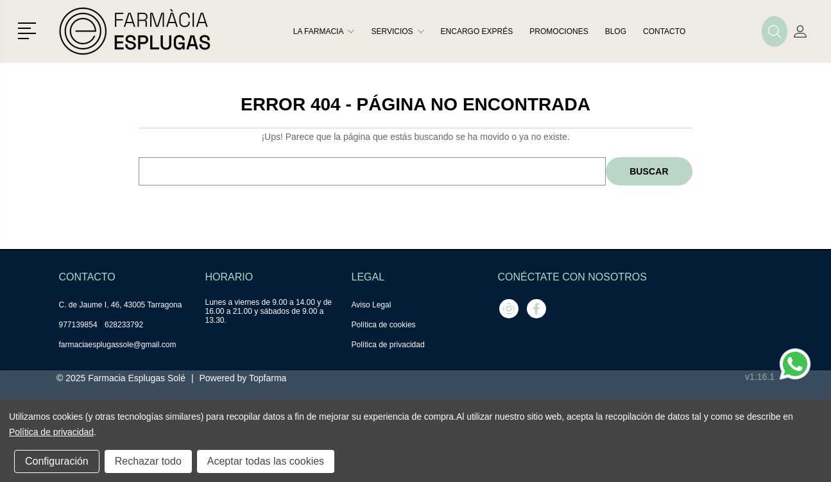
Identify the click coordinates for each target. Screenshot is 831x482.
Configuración (57, 461)
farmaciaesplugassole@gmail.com (117, 344)
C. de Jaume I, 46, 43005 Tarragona (120, 304)
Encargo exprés (477, 31)
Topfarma (267, 378)
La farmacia (324, 31)
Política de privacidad (388, 344)
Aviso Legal (371, 304)
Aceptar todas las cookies (265, 461)
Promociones (558, 31)
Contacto (664, 31)
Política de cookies (384, 324)
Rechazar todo (148, 461)
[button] (29, 29)
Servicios (397, 31)
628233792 (124, 324)
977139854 (78, 324)
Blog (615, 31)
